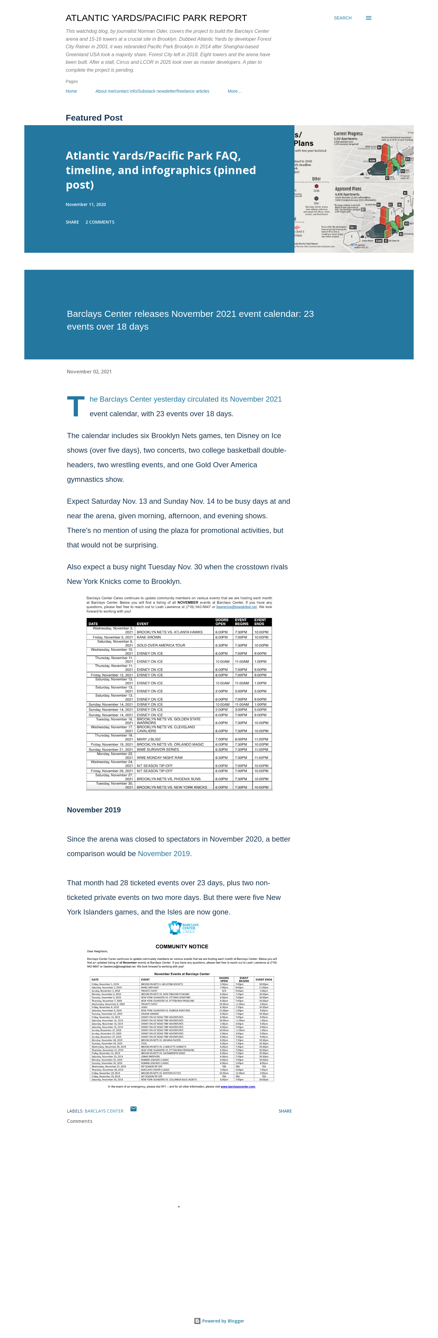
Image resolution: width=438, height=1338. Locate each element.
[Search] (343, 17)
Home (71, 91)
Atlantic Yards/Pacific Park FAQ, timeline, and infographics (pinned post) (161, 170)
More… (235, 91)
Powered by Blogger (219, 1321)
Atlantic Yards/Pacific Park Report (156, 18)
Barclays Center (104, 1111)
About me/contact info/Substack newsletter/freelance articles (152, 91)
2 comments (99, 222)
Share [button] (72, 222)
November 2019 (164, 853)
